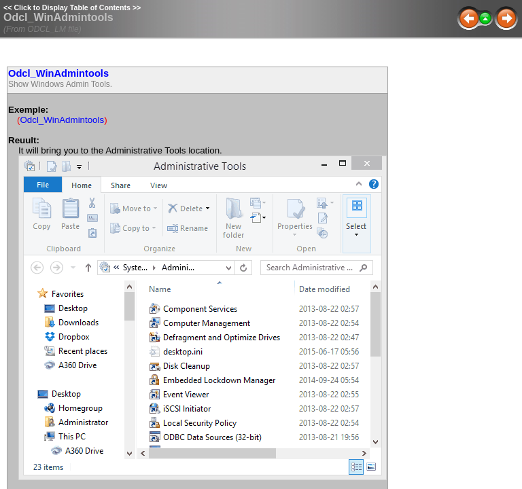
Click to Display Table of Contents (72, 7)
